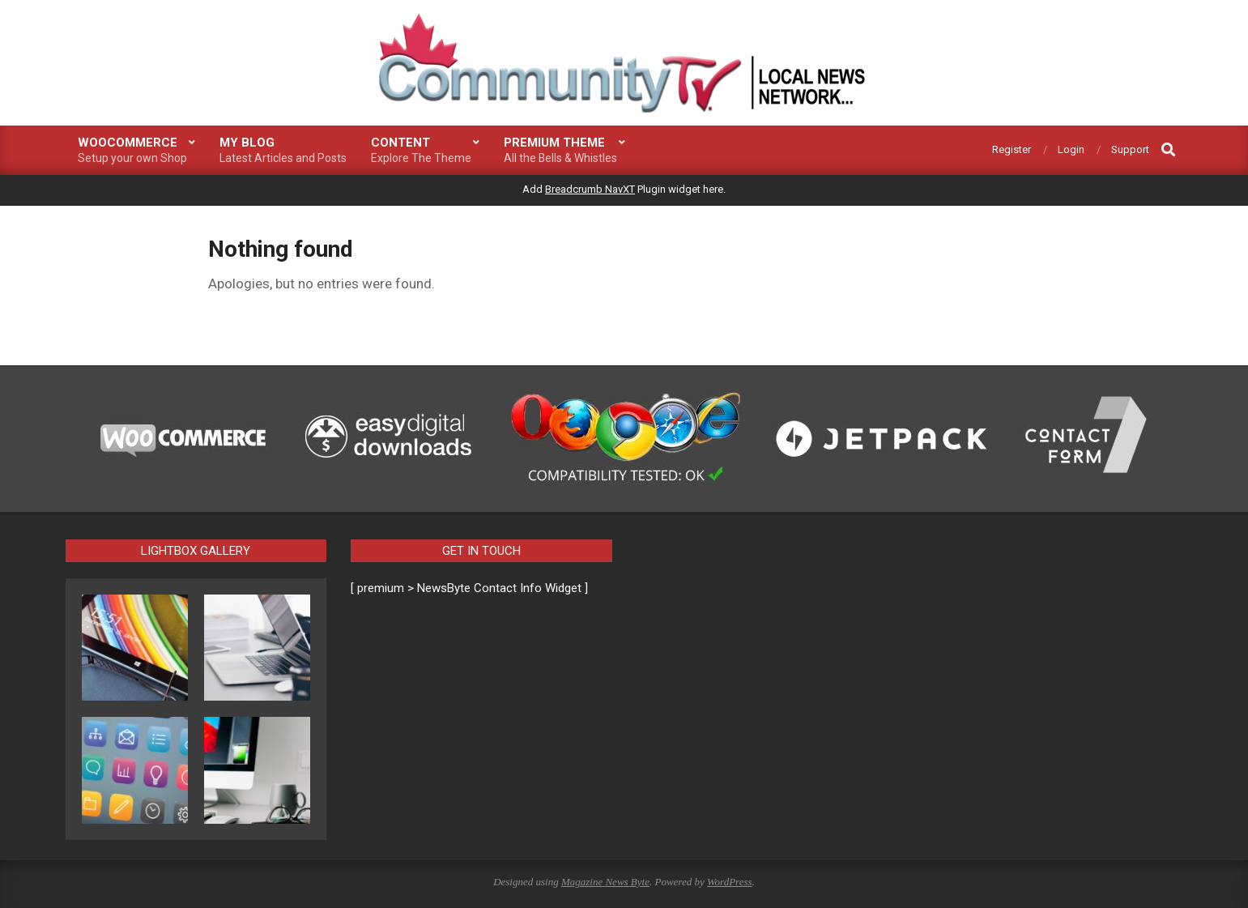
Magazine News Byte (605, 882)
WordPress (729, 882)
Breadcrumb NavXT (590, 189)
